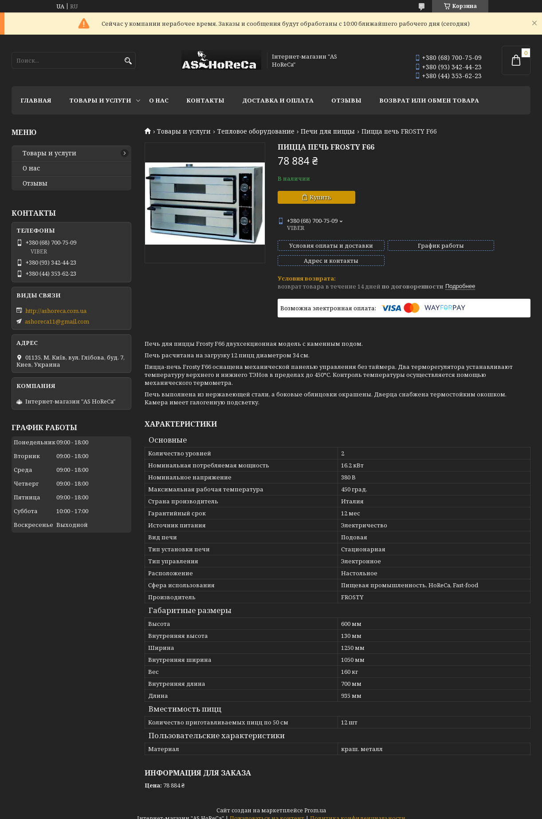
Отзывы (346, 100)
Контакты (205, 100)
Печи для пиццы (328, 131)
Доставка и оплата (278, 100)
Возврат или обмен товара (429, 100)
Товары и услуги (100, 100)
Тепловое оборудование (256, 131)
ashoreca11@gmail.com (57, 321)
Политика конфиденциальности (357, 810)
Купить (320, 197)
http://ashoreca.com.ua (55, 310)
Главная (35, 100)
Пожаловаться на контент (267, 810)
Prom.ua (315, 802)
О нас (159, 100)
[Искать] (128, 61)
